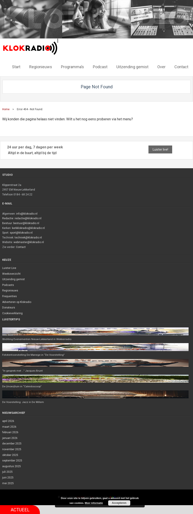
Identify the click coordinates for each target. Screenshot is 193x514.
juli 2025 (7, 472)
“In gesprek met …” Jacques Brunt (23, 370)
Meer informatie (94, 503)
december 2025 (11, 443)
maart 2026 (9, 426)
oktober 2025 (10, 455)
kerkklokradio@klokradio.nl (28, 227)
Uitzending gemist (13, 279)
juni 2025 (8, 477)
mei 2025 (8, 483)
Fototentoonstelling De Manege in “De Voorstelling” (33, 354)
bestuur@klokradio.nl (26, 223)
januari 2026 (10, 438)
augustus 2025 (11, 466)
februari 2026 (10, 432)
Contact (21, 246)
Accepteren (119, 503)
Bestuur (7, 223)
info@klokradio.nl (26, 213)
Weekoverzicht (11, 273)
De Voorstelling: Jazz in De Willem (23, 402)
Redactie (7, 218)
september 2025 (12, 460)
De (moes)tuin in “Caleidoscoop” (22, 386)
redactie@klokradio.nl (28, 218)
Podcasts (8, 284)
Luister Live (9, 267)
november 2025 (11, 449)
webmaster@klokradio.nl (29, 242)
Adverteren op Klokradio (16, 301)
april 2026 (8, 421)
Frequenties (9, 296)
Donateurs (8, 307)
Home (6, 109)
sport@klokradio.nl (21, 232)
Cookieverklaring (12, 313)
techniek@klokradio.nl (28, 237)
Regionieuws (10, 290)
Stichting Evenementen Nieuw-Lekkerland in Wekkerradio (37, 338)
